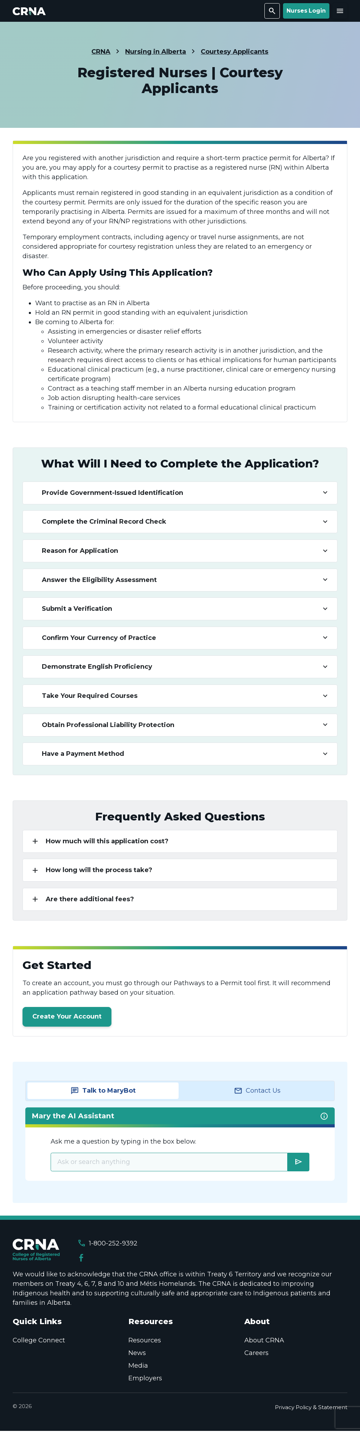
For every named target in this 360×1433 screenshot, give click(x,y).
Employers (145, 1380)
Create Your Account (67, 1018)
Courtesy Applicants (234, 51)
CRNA (100, 51)
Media (138, 1368)
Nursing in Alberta (155, 51)
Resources (144, 1342)
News (137, 1355)
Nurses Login (306, 10)
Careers (256, 1355)
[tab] (103, 1092)
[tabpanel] (180, 1146)
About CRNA (264, 1342)
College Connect (39, 1342)
